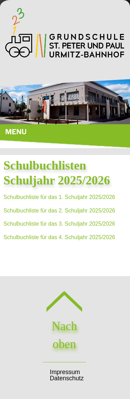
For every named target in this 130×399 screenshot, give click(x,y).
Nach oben (64, 326)
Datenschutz (67, 378)
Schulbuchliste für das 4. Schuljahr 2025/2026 (59, 237)
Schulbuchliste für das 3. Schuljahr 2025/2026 (59, 224)
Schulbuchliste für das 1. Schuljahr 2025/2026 (59, 197)
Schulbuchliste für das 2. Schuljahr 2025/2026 (59, 211)
